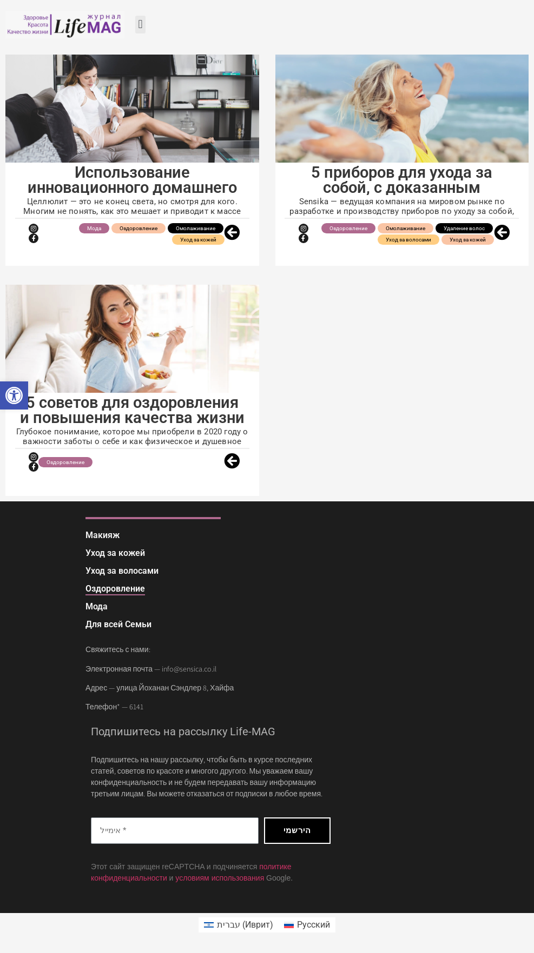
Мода (94, 228)
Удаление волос (464, 228)
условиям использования (219, 878)
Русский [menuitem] (313, 925)
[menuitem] (239, 924)
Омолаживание (195, 228)
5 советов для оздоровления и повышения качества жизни (132, 410)
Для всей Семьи (118, 624)
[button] (14, 395)
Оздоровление (138, 228)
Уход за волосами (408, 240)
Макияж (102, 535)
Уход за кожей (198, 240)
